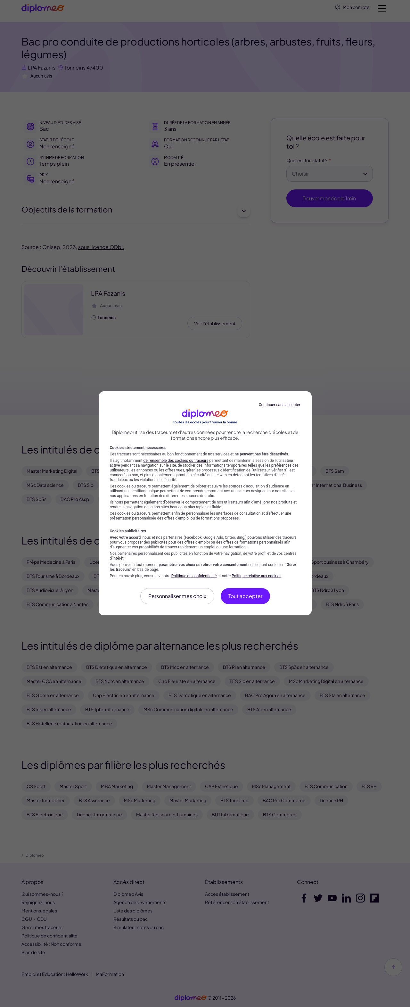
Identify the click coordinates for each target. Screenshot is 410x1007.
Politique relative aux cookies (256, 576)
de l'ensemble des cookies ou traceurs (176, 460)
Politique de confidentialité (194, 576)
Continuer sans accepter (279, 405)
